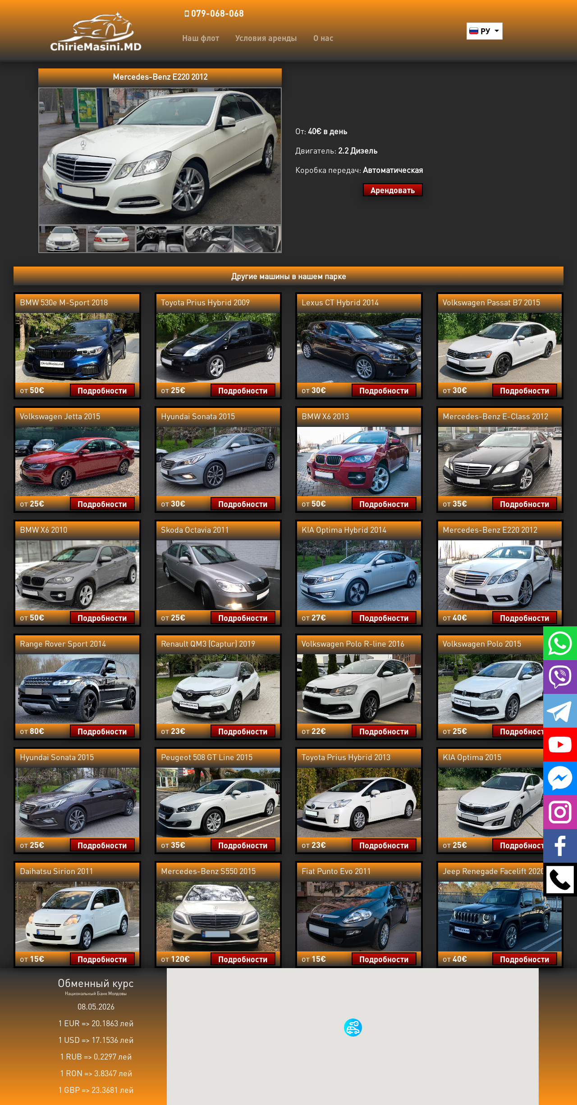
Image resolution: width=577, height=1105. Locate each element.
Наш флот (200, 37)
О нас (323, 37)
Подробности (102, 390)
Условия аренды (266, 37)
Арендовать (393, 190)
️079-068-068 (214, 13)
